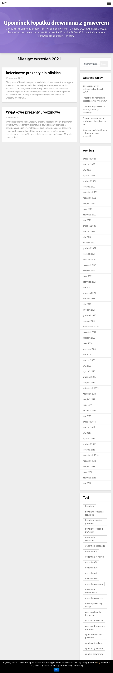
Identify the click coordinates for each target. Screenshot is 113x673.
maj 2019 (87, 416)
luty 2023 (87, 170)
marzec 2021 (89, 298)
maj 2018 (87, 483)
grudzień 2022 (89, 181)
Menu (5, 3)
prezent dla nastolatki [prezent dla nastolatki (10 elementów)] (95, 546)
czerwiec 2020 (89, 349)
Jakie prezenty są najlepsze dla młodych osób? (93, 89)
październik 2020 (91, 326)
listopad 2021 (89, 254)
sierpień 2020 (89, 338)
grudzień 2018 (89, 444)
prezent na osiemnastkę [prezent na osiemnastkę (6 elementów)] (91, 591)
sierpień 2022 (89, 203)
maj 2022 (87, 220)
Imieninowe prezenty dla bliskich (33, 73)
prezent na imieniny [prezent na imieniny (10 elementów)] (94, 584)
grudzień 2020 (89, 315)
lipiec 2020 (88, 343)
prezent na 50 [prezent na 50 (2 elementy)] (91, 578)
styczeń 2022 (89, 243)
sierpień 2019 (89, 399)
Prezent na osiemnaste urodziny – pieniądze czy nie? (94, 121)
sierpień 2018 (89, 466)
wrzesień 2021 (89, 265)
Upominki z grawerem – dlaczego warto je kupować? (94, 109)
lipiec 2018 (88, 472)
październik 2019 (91, 388)
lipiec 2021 (88, 276)
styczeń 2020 (89, 371)
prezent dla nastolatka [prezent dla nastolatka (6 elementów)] (90, 539)
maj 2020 (87, 354)
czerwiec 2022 (89, 215)
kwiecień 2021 (89, 293)
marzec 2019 (89, 427)
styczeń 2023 (89, 175)
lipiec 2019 (88, 405)
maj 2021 (87, 287)
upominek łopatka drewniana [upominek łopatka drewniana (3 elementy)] (93, 613)
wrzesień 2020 (89, 332)
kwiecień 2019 (89, 422)
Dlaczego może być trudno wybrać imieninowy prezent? (95, 133)
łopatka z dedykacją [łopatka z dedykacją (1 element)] (94, 643)
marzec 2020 (89, 360)
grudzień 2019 (89, 377)
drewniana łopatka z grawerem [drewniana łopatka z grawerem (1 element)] (94, 522)
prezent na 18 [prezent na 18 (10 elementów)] (91, 551)
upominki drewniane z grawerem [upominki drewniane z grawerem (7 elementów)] (95, 627)
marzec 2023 (89, 164)
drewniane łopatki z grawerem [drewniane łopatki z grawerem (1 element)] (94, 530)
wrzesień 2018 (89, 461)
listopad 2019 (89, 382)
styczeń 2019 (89, 438)
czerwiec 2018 (89, 478)
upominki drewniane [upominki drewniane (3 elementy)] (94, 620)
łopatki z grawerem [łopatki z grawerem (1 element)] (94, 654)
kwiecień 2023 (89, 159)
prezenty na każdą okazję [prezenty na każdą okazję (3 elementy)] (93, 605)
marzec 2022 (89, 231)
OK (56, 670)
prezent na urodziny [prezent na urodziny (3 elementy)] (94, 598)
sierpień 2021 (89, 270)
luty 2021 (87, 304)
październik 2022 (91, 192)
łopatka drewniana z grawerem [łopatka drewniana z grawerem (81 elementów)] (94, 636)
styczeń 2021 (89, 310)
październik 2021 (91, 259)
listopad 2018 (89, 450)
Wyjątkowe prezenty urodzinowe (33, 112)
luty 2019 (87, 433)
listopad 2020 (89, 321)
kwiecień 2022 (89, 226)
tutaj (98, 662)
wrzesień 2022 (89, 198)
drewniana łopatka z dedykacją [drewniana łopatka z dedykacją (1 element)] (94, 513)
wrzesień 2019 (89, 394)
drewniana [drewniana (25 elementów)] (89, 506)
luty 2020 (87, 366)
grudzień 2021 (89, 248)
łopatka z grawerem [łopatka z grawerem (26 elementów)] (94, 648)
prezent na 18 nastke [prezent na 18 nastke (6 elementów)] (94, 557)
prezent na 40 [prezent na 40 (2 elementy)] (91, 573)
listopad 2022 (89, 187)
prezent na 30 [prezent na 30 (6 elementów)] (91, 568)
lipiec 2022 (88, 209)
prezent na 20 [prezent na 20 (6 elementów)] (91, 562)
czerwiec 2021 (89, 282)
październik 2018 (91, 455)
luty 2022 (87, 237)
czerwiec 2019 (89, 410)
